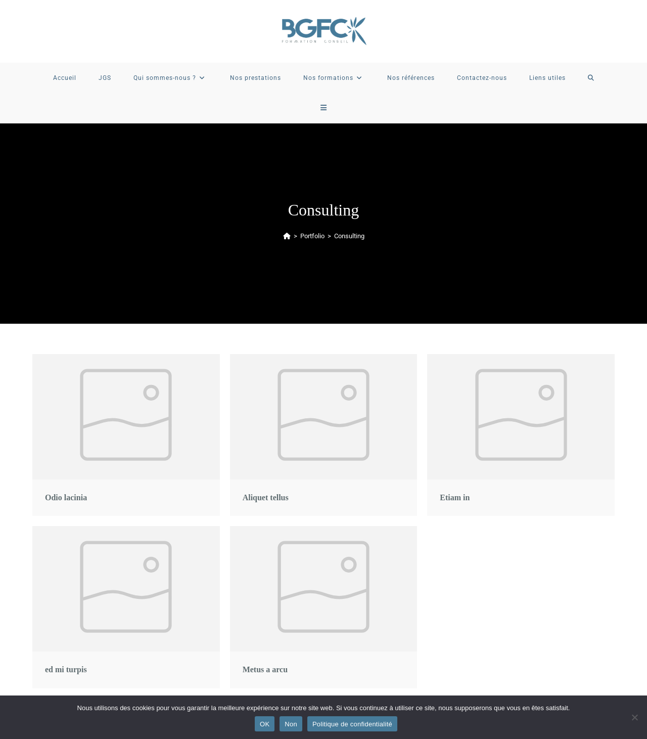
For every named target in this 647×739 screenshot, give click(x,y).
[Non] (634, 717)
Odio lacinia (66, 497)
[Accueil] (287, 236)
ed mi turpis (66, 669)
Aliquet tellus (266, 497)
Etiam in (455, 497)
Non (291, 724)
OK (264, 724)
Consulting (349, 236)
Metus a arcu (265, 669)
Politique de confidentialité (352, 724)
